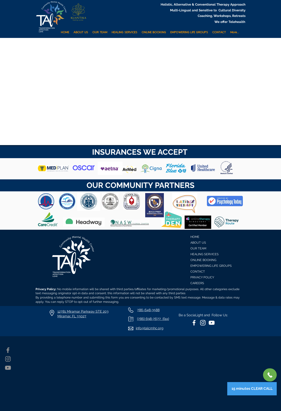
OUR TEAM (198, 248)
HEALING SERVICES (204, 254)
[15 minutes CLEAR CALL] (252, 388)
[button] (124, 30)
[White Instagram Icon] (202, 322)
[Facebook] (8, 350)
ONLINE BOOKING (203, 260)
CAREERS (197, 283)
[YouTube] (8, 367)
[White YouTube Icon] (211, 322)
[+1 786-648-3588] (270, 374)
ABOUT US (198, 242)
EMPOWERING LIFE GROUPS (211, 265)
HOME (194, 236)
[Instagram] (8, 359)
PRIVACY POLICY (202, 277)
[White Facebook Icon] (194, 322)
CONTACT (197, 271)
